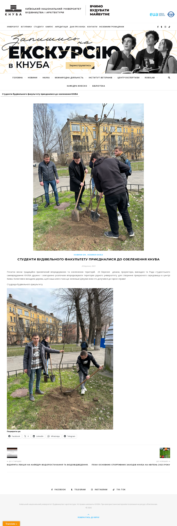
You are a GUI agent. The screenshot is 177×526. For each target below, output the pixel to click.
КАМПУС (49, 27)
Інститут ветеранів (100, 77)
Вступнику (26, 27)
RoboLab (150, 77)
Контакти (92, 27)
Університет (13, 27)
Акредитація (61, 27)
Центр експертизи (129, 77)
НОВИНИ (32, 77)
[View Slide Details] (88, 51)
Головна (17, 77)
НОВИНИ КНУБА (95, 255)
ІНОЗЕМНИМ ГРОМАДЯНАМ (111, 27)
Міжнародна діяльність (69, 77)
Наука (46, 77)
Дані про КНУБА (77, 27)
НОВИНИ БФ (80, 255)
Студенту (39, 27)
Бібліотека (98, 86)
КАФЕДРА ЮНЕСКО (77, 86)
